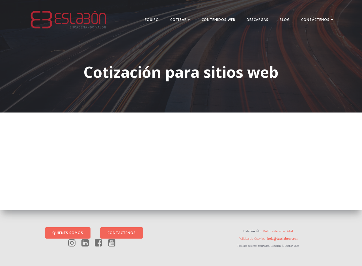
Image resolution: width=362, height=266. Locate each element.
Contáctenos (318, 19)
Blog (285, 19)
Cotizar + (180, 19)
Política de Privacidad (278, 231)
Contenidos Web (218, 19)
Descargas (257, 19)
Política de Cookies (252, 238)
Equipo (152, 19)
